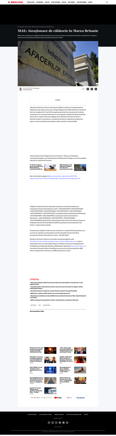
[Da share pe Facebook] (88, 89)
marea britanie (46, 305)
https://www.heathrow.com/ (71, 178)
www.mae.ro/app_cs (78, 246)
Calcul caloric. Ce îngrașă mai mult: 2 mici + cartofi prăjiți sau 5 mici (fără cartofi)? (66, 380)
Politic (47, 2)
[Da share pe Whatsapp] (96, 89)
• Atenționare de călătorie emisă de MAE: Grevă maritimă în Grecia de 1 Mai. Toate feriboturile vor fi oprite (58, 296)
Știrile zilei (31, 2)
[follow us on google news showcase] (46, 398)
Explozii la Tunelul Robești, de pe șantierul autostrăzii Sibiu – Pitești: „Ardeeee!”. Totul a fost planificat (36, 390)
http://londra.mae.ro (36, 241)
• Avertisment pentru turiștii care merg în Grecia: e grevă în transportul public (53, 291)
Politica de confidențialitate (73, 414)
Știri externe (55, 2)
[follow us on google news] (35, 398)
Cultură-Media (82, 2)
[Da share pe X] (92, 89)
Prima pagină (21, 26)
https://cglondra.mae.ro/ (52, 241)
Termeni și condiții (59, 414)
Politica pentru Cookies (45, 414)
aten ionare (33, 305)
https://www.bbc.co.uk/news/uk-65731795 (63, 176)
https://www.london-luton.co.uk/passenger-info (45, 178)
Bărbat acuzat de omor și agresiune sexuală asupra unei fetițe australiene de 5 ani (37, 350)
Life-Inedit (71, 2)
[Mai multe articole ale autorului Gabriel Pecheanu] (20, 89)
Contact (86, 414)
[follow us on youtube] (58, 398)
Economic (39, 2)
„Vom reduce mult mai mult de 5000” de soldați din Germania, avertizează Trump (66, 350)
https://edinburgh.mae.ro (69, 241)
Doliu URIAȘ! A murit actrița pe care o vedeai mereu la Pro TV (36, 369)
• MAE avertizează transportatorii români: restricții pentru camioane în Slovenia (54, 300)
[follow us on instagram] (69, 398)
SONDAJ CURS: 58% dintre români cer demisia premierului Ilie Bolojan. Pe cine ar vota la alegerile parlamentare (66, 359)
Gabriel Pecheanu (27, 89)
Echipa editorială (32, 414)
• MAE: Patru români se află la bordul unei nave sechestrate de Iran (50, 293)
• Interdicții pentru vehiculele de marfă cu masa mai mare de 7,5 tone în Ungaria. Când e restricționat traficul (56, 287)
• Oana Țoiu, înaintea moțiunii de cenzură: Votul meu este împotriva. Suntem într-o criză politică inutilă (56, 283)
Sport (90, 2)
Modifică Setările (58, 418)
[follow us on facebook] (80, 398)
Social (64, 2)
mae (39, 305)
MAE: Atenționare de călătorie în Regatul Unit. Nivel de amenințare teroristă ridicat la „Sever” (66, 167)
